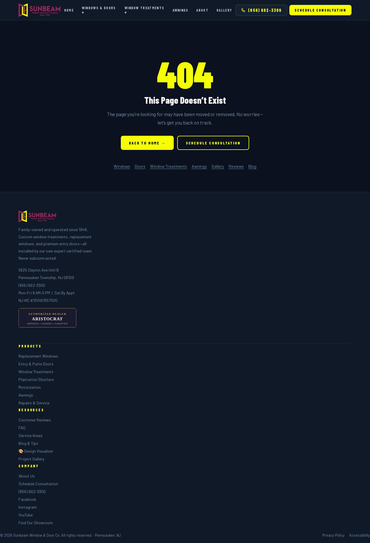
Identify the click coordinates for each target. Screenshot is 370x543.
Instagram (27, 507)
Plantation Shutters (36, 379)
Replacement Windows (38, 356)
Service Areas (30, 435)
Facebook (27, 499)
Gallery (224, 10)
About (202, 10)
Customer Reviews (34, 419)
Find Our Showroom (35, 522)
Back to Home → (147, 142)
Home (69, 10)
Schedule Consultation (320, 10)
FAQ (21, 427)
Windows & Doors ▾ (99, 10)
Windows (122, 166)
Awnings (180, 10)
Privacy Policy (333, 535)
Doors (140, 166)
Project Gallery (31, 458)
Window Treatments (168, 166)
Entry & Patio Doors (35, 363)
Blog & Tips (28, 443)
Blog (252, 166)
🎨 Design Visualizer (35, 451)
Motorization (29, 387)
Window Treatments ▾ (144, 10)
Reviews (236, 166)
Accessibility (359, 535)
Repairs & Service (33, 402)
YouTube (25, 514)
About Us (26, 475)
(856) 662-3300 (261, 10)
